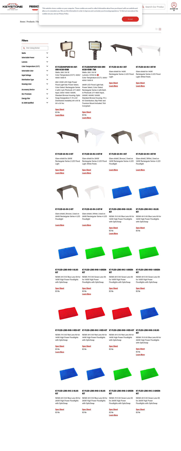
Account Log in (174, 6)
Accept (130, 19)
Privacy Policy (63, 14)
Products (35, 6)
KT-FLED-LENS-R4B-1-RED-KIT (67, 330)
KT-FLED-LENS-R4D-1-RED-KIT (121, 330)
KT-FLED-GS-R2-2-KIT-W (92, 154)
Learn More (59, 115)
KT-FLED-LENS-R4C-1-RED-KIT (94, 330)
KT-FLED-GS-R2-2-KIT (64, 154)
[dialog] (90, 14)
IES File (57, 112)
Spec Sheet (59, 110)
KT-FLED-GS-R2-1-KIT (118, 67)
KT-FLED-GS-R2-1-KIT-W (146, 67)
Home (22, 22)
